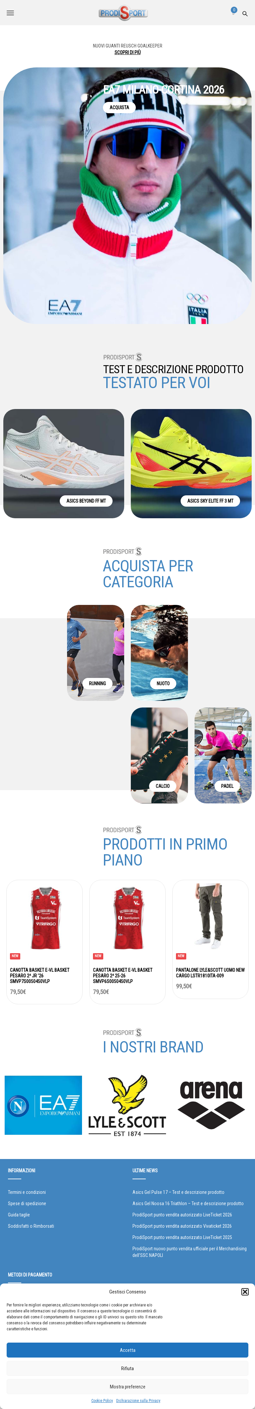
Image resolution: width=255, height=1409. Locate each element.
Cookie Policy (102, 1400)
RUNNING (97, 683)
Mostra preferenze (127, 1387)
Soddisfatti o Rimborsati (31, 1226)
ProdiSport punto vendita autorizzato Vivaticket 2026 (182, 1226)
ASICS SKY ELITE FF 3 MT (210, 501)
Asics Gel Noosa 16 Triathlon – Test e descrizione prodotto (188, 1203)
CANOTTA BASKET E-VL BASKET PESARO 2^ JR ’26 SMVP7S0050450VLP (39, 975)
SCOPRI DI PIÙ (128, 52)
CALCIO (163, 786)
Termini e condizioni (27, 1192)
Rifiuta (127, 1368)
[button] (245, 1291)
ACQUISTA (119, 107)
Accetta (127, 1350)
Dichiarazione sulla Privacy (138, 1400)
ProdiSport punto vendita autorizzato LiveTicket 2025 (182, 1237)
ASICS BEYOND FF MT (86, 501)
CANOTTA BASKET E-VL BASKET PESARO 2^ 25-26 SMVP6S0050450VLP (122, 975)
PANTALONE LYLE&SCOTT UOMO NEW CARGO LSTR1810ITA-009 (210, 972)
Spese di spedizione (27, 1203)
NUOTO (163, 683)
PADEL (227, 786)
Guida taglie (19, 1214)
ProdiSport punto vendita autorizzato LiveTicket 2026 (182, 1214)
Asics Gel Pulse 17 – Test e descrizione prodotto (178, 1192)
